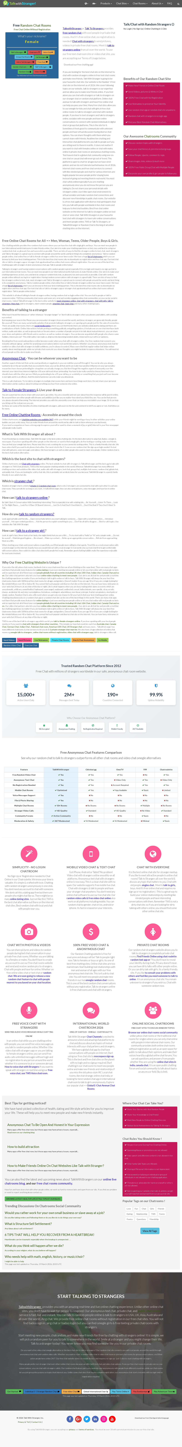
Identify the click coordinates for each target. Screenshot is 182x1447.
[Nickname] (32, 41)
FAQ (169, 3)
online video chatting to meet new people (59, 575)
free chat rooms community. (54, 1183)
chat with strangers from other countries (40, 624)
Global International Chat (96, 1391)
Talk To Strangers (18, 52)
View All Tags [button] (150, 1230)
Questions (141, 1219)
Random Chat (25, 72)
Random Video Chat (12, 645)
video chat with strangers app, (80, 632)
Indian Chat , (25, 627)
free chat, (15, 303)
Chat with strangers (83, 41)
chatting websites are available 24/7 (37, 419)
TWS (153, 1214)
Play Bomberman (141, 1391)
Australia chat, (103, 624)
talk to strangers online (32, 497)
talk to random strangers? (36, 514)
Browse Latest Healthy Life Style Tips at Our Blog (33, 1199)
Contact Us (36, 1422)
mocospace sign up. (104, 1056)
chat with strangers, (86, 301)
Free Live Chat (31, 645)
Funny (162, 1214)
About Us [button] (157, 3)
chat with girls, (101, 301)
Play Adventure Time (164, 1391)
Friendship (154, 1219)
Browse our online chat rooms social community (153, 1032)
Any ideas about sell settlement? (19, 1228)
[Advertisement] (91, 15)
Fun (136, 1208)
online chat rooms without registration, (50, 632)
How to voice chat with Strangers (22, 1066)
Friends (161, 1208)
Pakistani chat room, (40, 627)
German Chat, (13, 627)
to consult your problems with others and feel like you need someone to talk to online (153, 976)
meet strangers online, (67, 301)
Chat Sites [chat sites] (122, 3)
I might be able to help (14, 1261)
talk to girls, (169, 885)
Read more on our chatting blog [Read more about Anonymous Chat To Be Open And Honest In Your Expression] (21, 1132)
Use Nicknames (41, 640)
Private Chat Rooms (60, 640)
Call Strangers (42, 57)
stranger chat (23, 481)
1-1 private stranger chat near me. (63, 629)
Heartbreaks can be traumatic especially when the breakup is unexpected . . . (38, 1239)
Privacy (21, 1422)
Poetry (130, 1219)
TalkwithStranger (72, 28)
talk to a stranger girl (30, 530)
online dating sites (19, 899)
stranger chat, (59, 303)
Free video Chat (71, 1391)
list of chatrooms (95, 256)
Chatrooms (34, 52)
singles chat (148, 885)
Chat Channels (94, 1036)
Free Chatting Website (30, 562)
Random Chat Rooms (35, 25)
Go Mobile (102, 640)
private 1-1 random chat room (43, 486)
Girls (152, 1208)
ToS (28, 1422)
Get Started (14, 1391)
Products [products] (106, 3)
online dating (42, 570)
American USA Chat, (58, 627)
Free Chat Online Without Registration (32, 29)
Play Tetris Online (120, 1391)
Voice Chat (48, 52)
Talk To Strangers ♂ (43, 67)
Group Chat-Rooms (24, 57)
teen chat (69, 303)
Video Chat (40, 72)
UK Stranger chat (74, 627)
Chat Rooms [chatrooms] (140, 3)
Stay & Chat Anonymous (83, 640)
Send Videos (9, 640)
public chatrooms (149, 1311)
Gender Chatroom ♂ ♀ (22, 67)
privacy (72, 1429)
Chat (144, 1208)
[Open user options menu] (86, 3)
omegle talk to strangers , (22, 632)
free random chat (72, 32)
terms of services (86, 1429)
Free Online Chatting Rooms (21, 415)
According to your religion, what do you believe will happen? (30, 1250)
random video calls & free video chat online (89, 898)
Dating (129, 1214)
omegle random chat (96, 980)
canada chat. (142, 1065)
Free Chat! (43, 62)
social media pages (43, 325)
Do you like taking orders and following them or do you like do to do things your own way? (43, 1217)
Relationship (141, 1214)
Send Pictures (24, 640)
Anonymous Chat (14, 358)
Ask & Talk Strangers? (25, 62)
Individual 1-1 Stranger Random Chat (42, 1391)
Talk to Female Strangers (19, 390)
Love (129, 1208)
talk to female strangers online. (67, 621)
